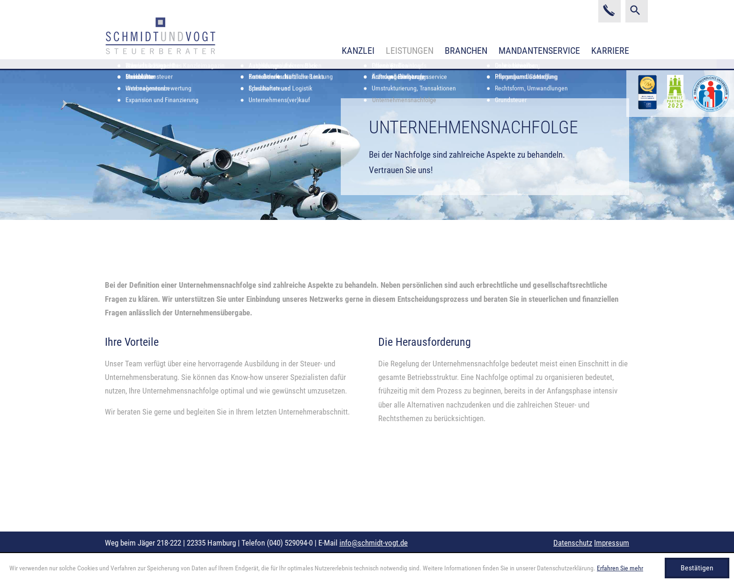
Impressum (611, 542)
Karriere (610, 50)
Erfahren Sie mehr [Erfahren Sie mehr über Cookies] (620, 568)
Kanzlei (358, 50)
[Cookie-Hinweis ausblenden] (697, 568)
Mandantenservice (539, 50)
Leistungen (409, 50)
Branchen (466, 50)
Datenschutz (572, 542)
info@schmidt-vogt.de (373, 542)
